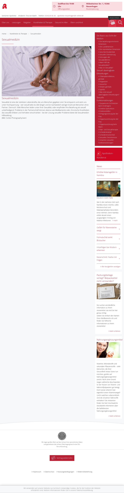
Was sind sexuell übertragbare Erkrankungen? (108, 93)
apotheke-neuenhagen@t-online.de (70, 16)
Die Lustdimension (106, 47)
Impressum (37, 472)
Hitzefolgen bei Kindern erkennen (106, 249)
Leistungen (16, 22)
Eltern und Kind (77, 22)
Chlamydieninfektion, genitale (106, 77)
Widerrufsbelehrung (85, 472)
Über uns (5, 22)
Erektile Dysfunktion (107, 108)
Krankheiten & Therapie (43, 22)
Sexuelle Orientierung (108, 54)
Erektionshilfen (105, 111)
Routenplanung (92, 9)
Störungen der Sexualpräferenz (104, 58)
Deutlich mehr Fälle (105, 198)
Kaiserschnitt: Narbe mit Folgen (107, 258)
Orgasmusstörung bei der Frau (108, 120)
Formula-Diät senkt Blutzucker (104, 239)
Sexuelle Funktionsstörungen (105, 99)
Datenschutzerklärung (85, 490)
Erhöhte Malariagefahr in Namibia (107, 173)
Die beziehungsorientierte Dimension (108, 42)
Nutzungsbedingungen (66, 472)
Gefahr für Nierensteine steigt (107, 229)
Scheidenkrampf (105, 132)
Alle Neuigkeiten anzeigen (111, 266)
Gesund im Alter (61, 22)
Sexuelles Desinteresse (108, 137)
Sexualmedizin (35, 34)
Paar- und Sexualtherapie (109, 129)
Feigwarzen (104, 81)
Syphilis (102, 89)
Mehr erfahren (115, 331)
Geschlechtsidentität (107, 52)
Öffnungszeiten (64, 9)
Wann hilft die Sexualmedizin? (104, 63)
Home (4, 34)
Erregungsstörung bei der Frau (108, 115)
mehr (116, 220)
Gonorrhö (103, 84)
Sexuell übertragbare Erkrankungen (105, 72)
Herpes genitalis (105, 87)
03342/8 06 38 (50, 16)
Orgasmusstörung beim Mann (107, 125)
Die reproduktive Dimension (110, 49)
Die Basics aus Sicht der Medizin (106, 37)
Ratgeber (27, 22)
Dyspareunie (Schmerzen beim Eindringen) (108, 104)
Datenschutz (49, 472)
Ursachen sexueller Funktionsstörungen (106, 141)
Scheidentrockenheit (107, 135)
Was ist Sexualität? (106, 68)
